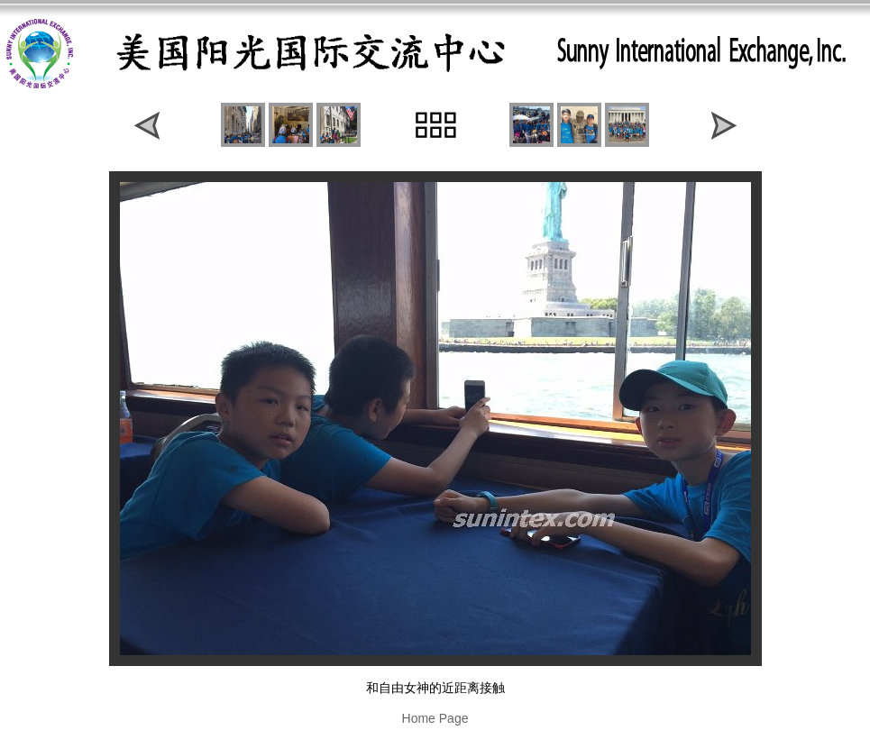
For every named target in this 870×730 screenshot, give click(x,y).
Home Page (435, 718)
